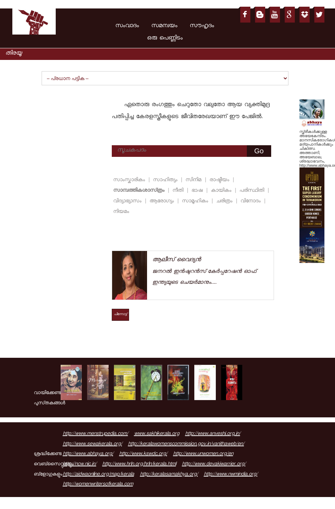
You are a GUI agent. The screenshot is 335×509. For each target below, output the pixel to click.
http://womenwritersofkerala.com (98, 485)
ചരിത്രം (225, 201)
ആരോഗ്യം (163, 201)
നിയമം (121, 212)
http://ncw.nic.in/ (79, 464)
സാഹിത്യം (166, 180)
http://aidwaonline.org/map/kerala (98, 475)
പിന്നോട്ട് (120, 314)
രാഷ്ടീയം (220, 180)
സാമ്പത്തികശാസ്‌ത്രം (139, 191)
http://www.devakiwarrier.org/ (213, 464)
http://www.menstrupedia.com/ (95, 434)
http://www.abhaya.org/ (88, 454)
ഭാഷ (198, 191)
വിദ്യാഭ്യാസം (128, 201)
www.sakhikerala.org (156, 434)
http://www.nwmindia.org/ (230, 475)
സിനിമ (194, 180)
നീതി (178, 191)
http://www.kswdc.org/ (143, 454)
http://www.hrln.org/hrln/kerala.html (139, 464)
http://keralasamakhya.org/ (169, 475)
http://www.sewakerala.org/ (92, 444)
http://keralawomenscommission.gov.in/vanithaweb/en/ (186, 444)
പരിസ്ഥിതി (252, 191)
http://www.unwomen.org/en (203, 454)
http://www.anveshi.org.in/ (212, 434)
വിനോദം (251, 201)
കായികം (222, 191)
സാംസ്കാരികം (130, 180)
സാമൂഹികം (196, 201)
